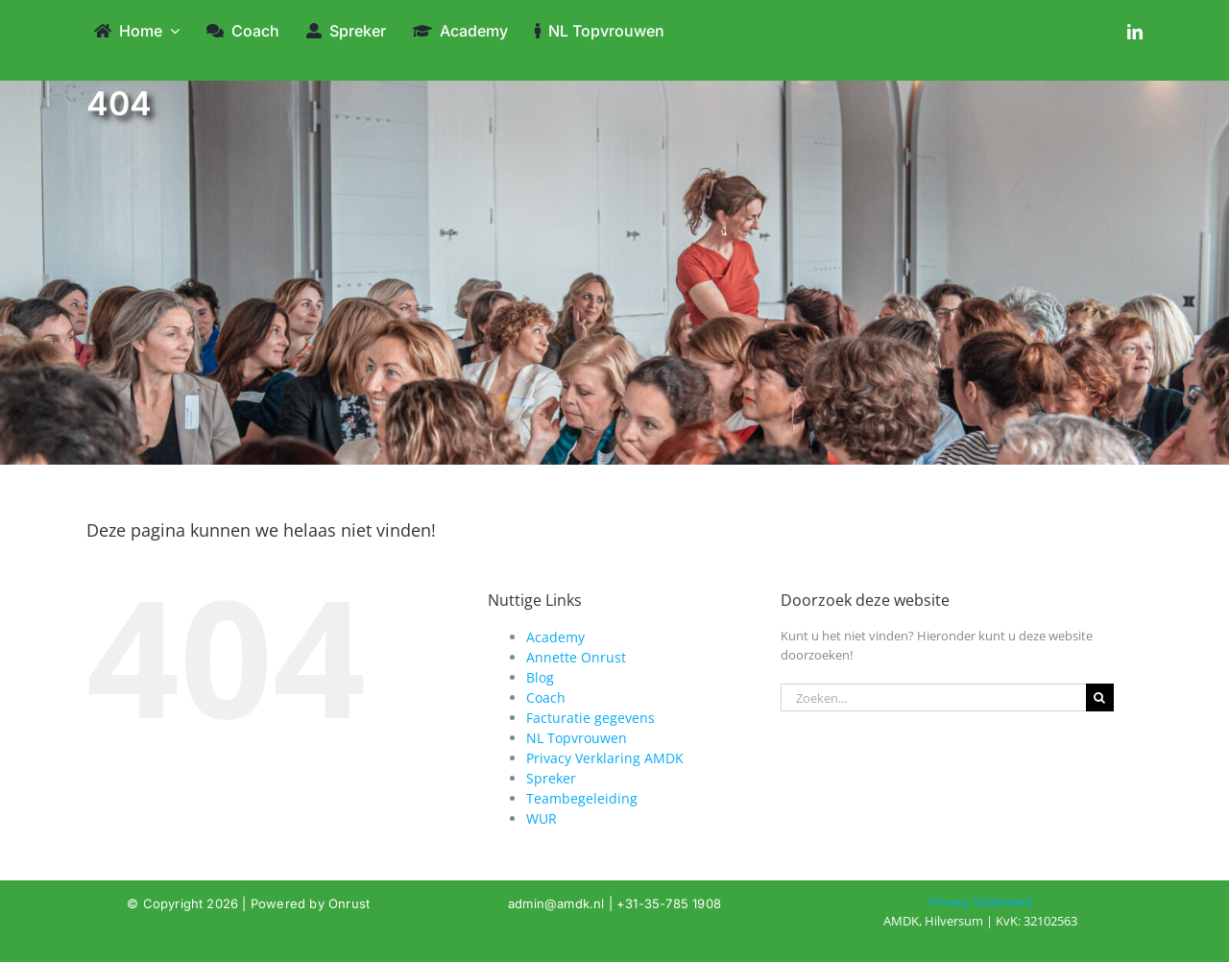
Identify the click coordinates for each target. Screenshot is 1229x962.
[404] (981, 911)
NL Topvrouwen (576, 738)
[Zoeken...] (933, 697)
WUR (541, 818)
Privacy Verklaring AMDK (605, 758)
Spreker (551, 778)
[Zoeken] (1100, 697)
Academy (555, 637)
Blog (540, 677)
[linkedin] (1135, 31)
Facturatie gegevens (590, 718)
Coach (546, 697)
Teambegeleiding (582, 798)
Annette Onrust (576, 657)
